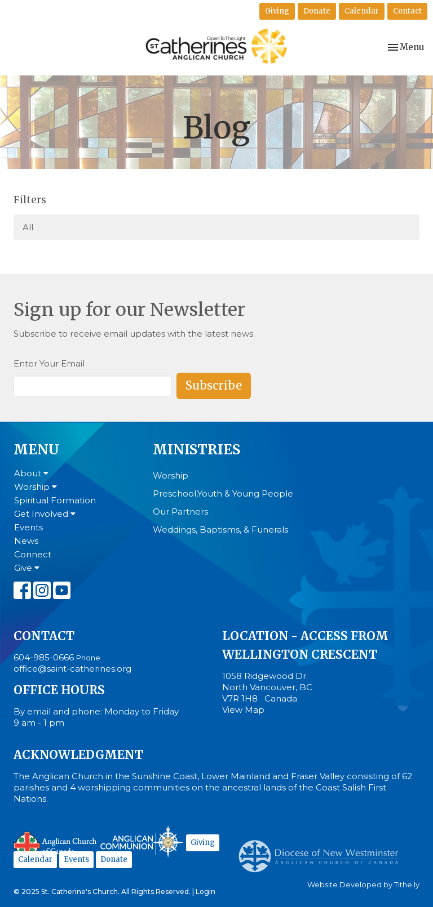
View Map (243, 709)
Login (205, 891)
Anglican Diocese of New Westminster (322, 850)
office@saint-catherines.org (72, 668)
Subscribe (213, 385)
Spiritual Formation (55, 500)
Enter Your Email (49, 363)
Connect (32, 554)
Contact (407, 11)
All (28, 227)
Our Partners (180, 511)
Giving (277, 11)
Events (28, 527)
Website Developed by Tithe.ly (363, 885)
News (26, 540)
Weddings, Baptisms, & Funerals (220, 529)
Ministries (196, 449)
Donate (316, 11)
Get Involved (45, 513)
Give (26, 567)
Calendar (361, 11)
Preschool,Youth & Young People (223, 493)
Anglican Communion (142, 841)
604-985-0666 (44, 657)
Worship (35, 486)
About (31, 473)
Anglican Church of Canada (56, 843)
